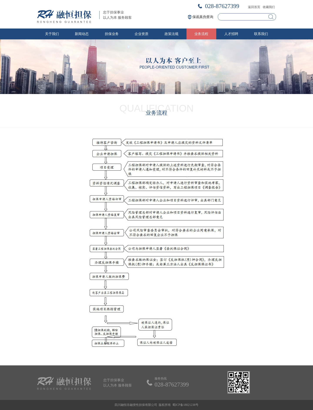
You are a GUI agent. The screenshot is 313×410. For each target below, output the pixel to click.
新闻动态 (82, 34)
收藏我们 (269, 7)
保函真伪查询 (202, 17)
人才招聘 (231, 34)
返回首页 (254, 7)
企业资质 (141, 34)
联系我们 (261, 34)
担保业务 (112, 34)
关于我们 (52, 34)
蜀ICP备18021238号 (185, 405)
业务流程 (201, 34)
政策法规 (171, 34)
